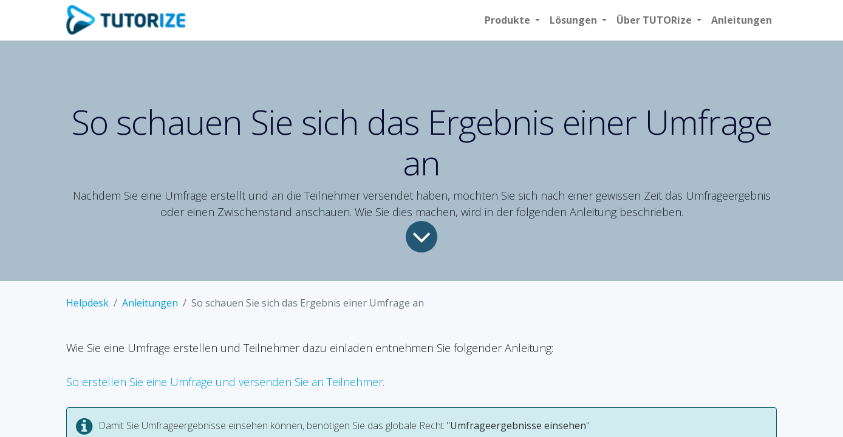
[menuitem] (741, 20)
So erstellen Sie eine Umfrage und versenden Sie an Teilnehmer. (225, 381)
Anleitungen (150, 303)
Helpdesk (87, 303)
